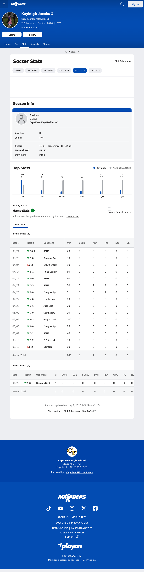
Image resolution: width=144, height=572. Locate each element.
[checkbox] (109, 209)
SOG (75, 374)
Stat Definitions (123, 61)
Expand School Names (119, 210)
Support (72, 536)
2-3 (31, 264)
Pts (106, 242)
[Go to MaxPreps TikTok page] (48, 509)
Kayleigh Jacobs (37, 13)
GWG (115, 374)
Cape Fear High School (72, 454)
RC (132, 374)
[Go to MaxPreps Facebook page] (95, 509)
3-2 (32, 319)
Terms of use (60, 528)
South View (49, 312)
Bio (16, 44)
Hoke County (50, 271)
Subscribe (62, 522)
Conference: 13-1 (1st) (60, 145)
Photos (46, 44)
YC (124, 374)
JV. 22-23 (95, 70)
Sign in (135, 4)
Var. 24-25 (48, 70)
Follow (32, 34)
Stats (24, 44)
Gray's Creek (50, 264)
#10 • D (30, 27)
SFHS (46, 251)
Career (18, 70)
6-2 (32, 333)
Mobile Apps (79, 517)
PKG (96, 374)
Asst (95, 242)
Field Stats (20, 224)
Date (15, 242)
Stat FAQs (89, 410)
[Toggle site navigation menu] (4, 4)
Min (69, 242)
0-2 (31, 346)
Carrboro (48, 346)
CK (128, 242)
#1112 (43, 150)
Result (30, 242)
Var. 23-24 (64, 70)
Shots (64, 374)
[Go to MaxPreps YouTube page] (60, 509)
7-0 (32, 312)
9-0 (32, 257)
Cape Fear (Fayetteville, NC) (35, 18)
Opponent (49, 242)
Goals (82, 242)
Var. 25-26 (32, 70)
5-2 (32, 340)
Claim (12, 34)
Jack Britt (48, 305)
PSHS (46, 278)
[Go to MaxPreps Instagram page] (72, 509)
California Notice (81, 528)
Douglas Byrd (50, 257)
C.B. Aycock (49, 340)
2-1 (32, 305)
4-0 (32, 298)
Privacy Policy (79, 522)
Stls (117, 242)
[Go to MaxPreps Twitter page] (83, 509)
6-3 (32, 285)
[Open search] (122, 4)
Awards (35, 44)
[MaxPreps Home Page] (66, 51)
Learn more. (72, 216)
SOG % (85, 374)
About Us (63, 517)
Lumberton (49, 298)
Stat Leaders (54, 410)
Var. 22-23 (80, 70)
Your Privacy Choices (72, 532)
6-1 (32, 271)
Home (8, 44)
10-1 (32, 251)
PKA (106, 374)
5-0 (32, 278)
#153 (42, 154)
